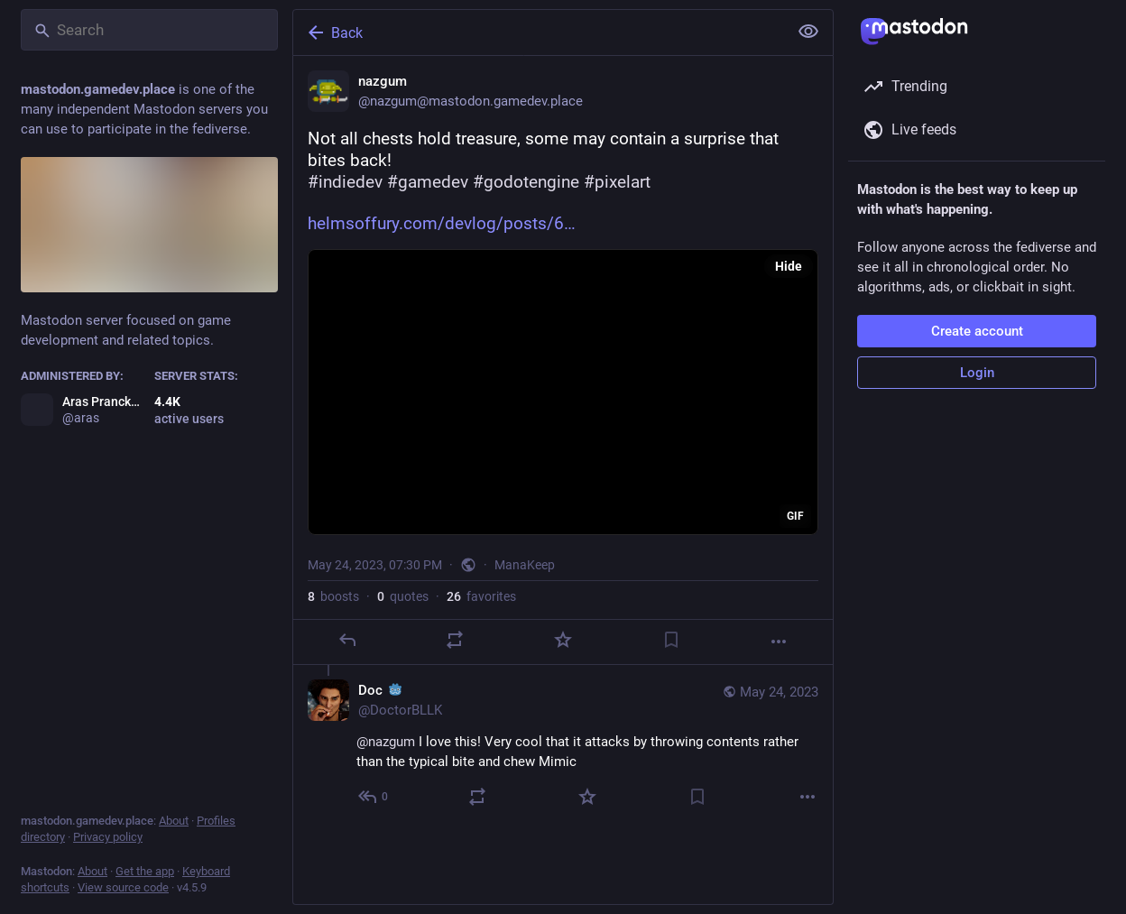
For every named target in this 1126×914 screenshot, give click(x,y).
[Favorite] (563, 640)
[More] (778, 641)
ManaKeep (524, 565)
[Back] (538, 32)
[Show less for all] (808, 31)
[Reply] (347, 640)
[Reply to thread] (374, 797)
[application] (563, 392)
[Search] (149, 30)
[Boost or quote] (455, 640)
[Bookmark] (671, 640)
